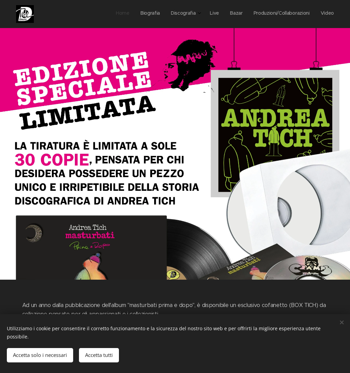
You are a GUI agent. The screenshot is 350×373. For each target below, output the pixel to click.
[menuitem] (266, 14)
